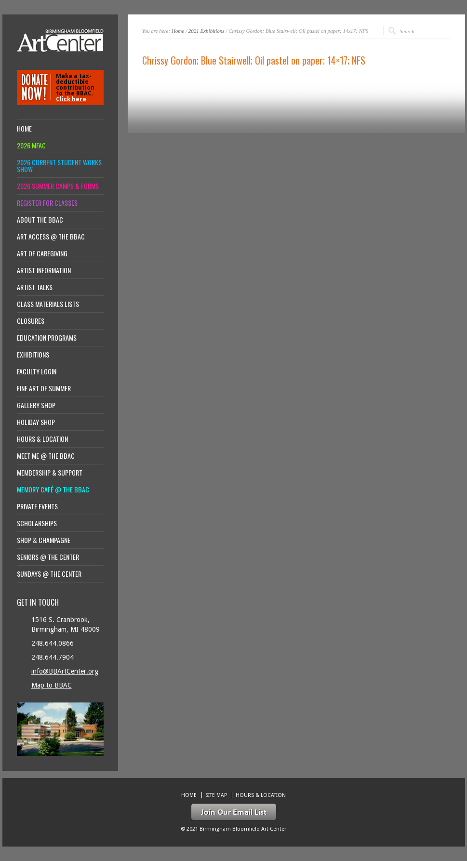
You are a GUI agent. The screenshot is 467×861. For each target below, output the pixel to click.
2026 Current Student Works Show (59, 165)
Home (178, 31)
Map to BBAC (51, 685)
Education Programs (47, 337)
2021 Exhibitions (206, 31)
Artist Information (44, 270)
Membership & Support (49, 472)
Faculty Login (36, 371)
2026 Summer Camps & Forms (58, 186)
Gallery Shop (36, 405)
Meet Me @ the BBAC (46, 455)
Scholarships (37, 523)
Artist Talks (35, 287)
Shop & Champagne (43, 540)
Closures (30, 321)
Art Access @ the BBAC (51, 236)
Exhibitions (33, 354)
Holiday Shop (36, 422)
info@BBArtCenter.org (64, 671)
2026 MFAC (31, 145)
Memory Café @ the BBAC (53, 489)
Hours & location (42, 439)
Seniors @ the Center (48, 557)
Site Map (216, 795)
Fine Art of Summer (44, 388)
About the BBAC (40, 219)
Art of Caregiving (42, 253)
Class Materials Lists (48, 304)
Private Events (37, 506)
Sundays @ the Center (49, 573)
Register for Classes (47, 202)
